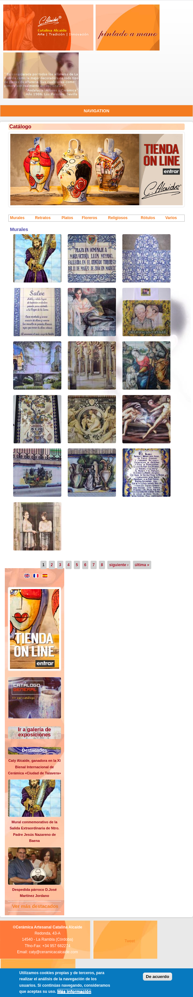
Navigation (97, 110)
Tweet (130, 941)
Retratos (43, 218)
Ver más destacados (35, 906)
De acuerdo (157, 976)
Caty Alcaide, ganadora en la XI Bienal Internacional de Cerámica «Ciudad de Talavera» (34, 767)
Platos (67, 218)
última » (142, 565)
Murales (17, 218)
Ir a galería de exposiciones (34, 732)
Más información (74, 991)
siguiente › (118, 565)
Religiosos (117, 218)
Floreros (89, 218)
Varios (171, 218)
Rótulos (148, 218)
